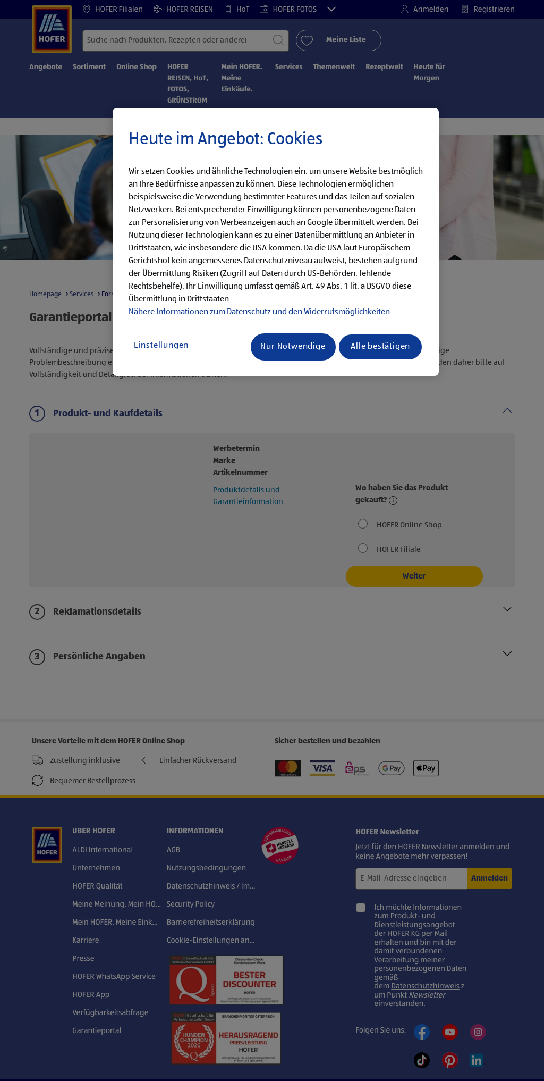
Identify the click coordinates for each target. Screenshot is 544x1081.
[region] (276, 242)
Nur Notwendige (292, 346)
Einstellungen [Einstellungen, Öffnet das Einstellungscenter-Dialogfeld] (161, 345)
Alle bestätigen (380, 346)
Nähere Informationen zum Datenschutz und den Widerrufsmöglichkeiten (259, 312)
